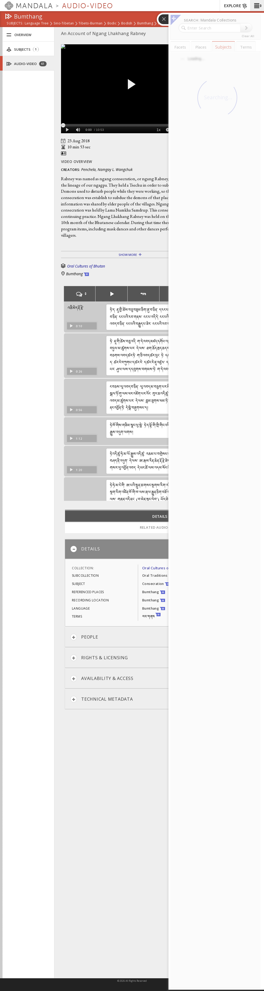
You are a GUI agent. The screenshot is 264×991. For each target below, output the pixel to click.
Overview (18, 34)
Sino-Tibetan (64, 23)
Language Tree (37, 23)
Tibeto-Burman (91, 23)
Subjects (22, 49)
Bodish (126, 23)
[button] (257, 5)
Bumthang (145, 23)
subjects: (15, 23)
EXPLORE (236, 6)
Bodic (111, 23)
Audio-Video (27, 63)
